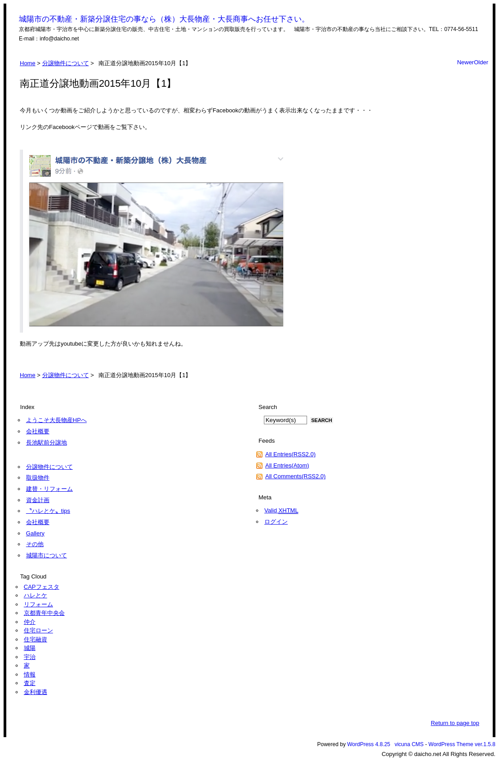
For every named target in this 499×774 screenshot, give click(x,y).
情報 (30, 674)
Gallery (35, 533)
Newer (465, 62)
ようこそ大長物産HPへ (56, 420)
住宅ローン (38, 630)
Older (481, 62)
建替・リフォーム (49, 488)
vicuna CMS (409, 744)
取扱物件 (37, 477)
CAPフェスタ (41, 586)
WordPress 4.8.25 (368, 744)
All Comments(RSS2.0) (295, 476)
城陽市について (46, 555)
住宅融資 (35, 639)
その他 (35, 544)
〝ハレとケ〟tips (48, 510)
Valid (281, 510)
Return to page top (455, 723)
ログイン (276, 521)
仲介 (30, 621)
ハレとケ (35, 595)
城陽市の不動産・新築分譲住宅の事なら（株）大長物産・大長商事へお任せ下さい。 (164, 19)
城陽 (30, 648)
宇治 (30, 657)
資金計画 (37, 500)
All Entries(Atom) (287, 465)
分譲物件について (65, 63)
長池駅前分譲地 (46, 442)
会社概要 (37, 431)
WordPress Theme (450, 744)
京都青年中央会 (44, 612)
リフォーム (38, 604)
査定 (30, 683)
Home (28, 63)
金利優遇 (35, 692)
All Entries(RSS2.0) (290, 454)
